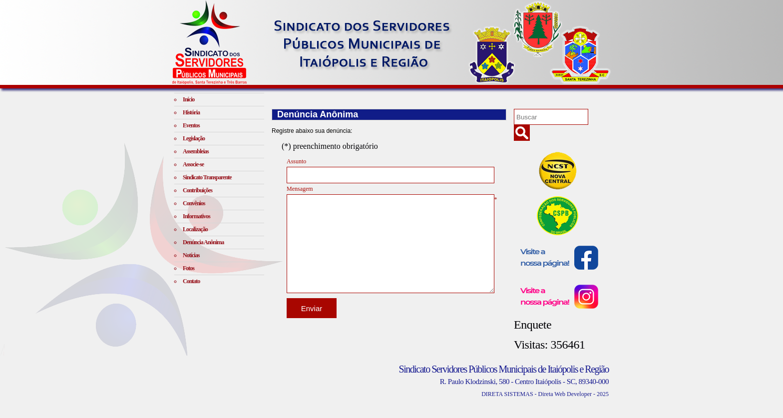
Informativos (196, 216)
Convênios (194, 203)
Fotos (188, 268)
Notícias (191, 255)
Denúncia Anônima (203, 242)
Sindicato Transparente (207, 177)
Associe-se (193, 164)
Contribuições (197, 190)
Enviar (312, 308)
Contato (191, 281)
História (191, 112)
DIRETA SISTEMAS (507, 394)
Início (188, 99)
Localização (195, 229)
